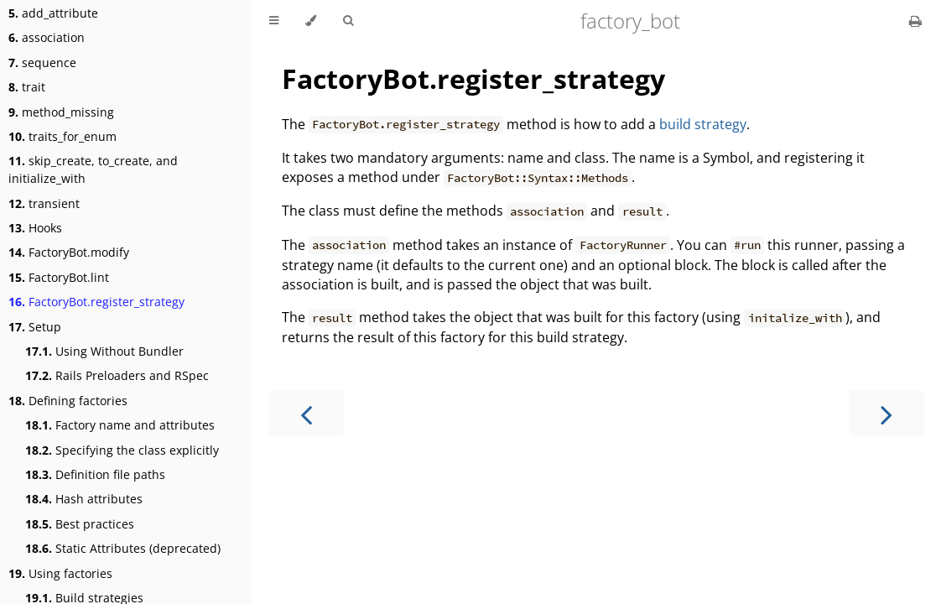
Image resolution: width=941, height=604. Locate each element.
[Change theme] (311, 21)
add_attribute (53, 13)
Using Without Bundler (104, 351)
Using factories (60, 573)
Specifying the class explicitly (122, 450)
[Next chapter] (886, 413)
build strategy (702, 124)
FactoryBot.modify (68, 252)
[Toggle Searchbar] (348, 21)
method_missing (61, 112)
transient (44, 203)
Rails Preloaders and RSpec (117, 375)
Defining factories (67, 401)
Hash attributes (84, 499)
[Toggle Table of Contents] (274, 21)
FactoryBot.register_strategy (96, 302)
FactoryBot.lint (58, 277)
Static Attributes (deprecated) (123, 548)
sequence (42, 62)
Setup (34, 327)
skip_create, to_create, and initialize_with (93, 169)
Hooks (35, 228)
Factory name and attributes (120, 425)
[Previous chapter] (306, 413)
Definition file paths (95, 474)
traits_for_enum (62, 136)
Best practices (79, 524)
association (46, 37)
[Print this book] (915, 21)
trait (26, 87)
